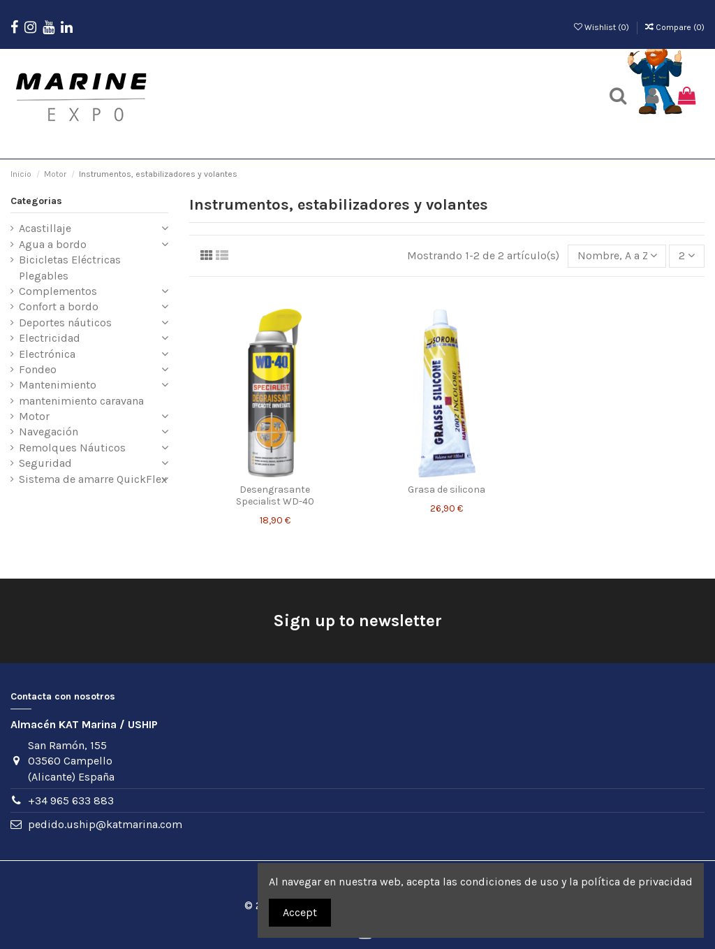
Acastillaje (45, 228)
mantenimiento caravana (81, 400)
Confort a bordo (58, 306)
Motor (34, 416)
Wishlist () (602, 27)
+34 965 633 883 (71, 800)
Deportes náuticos (65, 322)
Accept (300, 912)
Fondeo (38, 369)
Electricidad (49, 338)
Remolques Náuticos (72, 447)
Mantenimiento (57, 384)
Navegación (48, 431)
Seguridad (45, 463)
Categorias (36, 201)
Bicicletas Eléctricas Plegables (70, 267)
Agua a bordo (53, 244)
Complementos (58, 291)
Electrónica (47, 354)
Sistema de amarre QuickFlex (93, 479)
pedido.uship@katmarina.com (105, 824)
